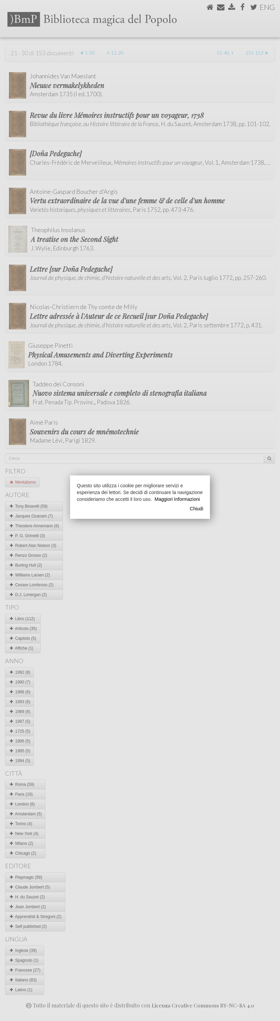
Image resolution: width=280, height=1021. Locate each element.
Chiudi (196, 508)
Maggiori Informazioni (177, 499)
